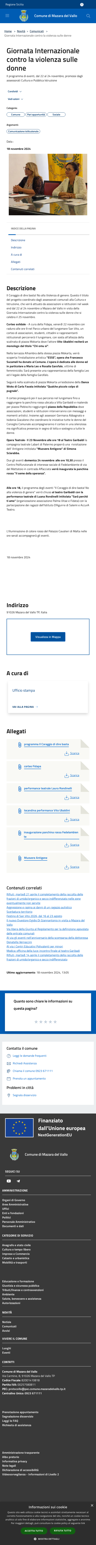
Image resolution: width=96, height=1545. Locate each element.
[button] (48, 1539)
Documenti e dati (13, 1226)
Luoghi (6, 1348)
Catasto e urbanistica (15, 1258)
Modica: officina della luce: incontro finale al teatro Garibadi (43, 951)
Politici (6, 1217)
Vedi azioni (16, 99)
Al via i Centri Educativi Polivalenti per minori (35, 946)
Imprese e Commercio (16, 1254)
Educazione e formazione (18, 1281)
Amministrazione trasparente (20, 1452)
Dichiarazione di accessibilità (20, 1470)
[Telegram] (18, 1181)
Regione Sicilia (14, 4)
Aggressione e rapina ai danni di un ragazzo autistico (39, 907)
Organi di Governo (13, 1200)
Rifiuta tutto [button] (62, 1530)
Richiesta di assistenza (16, 1425)
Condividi (15, 91)
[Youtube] (8, 1181)
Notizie (6, 1322)
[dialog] (48, 1523)
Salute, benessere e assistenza (21, 1298)
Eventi (6, 1352)
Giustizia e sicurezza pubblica (20, 1285)
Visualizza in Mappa (48, 637)
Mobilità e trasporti (14, 1262)
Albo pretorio (10, 1457)
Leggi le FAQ (10, 1421)
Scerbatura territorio (19, 911)
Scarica (71, 753)
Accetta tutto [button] (34, 1530)
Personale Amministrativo (18, 1222)
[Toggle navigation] (7, 15)
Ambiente (8, 1294)
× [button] (92, 1505)
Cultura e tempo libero (16, 1249)
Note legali (9, 1465)
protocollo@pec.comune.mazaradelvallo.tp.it (37, 1389)
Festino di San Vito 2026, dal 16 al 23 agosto (34, 916)
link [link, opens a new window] (83, 1523)
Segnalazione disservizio (17, 1416)
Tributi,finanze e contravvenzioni (23, 1290)
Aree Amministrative (15, 1204)
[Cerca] (88, 16)
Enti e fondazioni (13, 1213)
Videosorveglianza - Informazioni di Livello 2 (30, 1474)
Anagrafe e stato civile (16, 1245)
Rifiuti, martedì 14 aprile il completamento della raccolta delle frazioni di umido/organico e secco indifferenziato (45, 957)
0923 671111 (33, 1393)
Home (8, 31)
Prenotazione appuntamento (20, 1412)
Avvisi (6, 1330)
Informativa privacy (14, 1461)
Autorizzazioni (11, 1303)
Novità (21, 31)
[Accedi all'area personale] (81, 4)
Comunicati (37, 31)
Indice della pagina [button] (23, 228)
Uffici (5, 1209)
